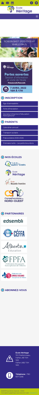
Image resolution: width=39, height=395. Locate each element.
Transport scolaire (10, 133)
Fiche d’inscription (10, 109)
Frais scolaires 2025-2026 (13, 138)
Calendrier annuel (10, 127)
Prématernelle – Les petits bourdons (18, 143)
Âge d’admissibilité (10, 104)
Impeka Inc (33, 393)
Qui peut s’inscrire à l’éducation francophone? (16, 115)
